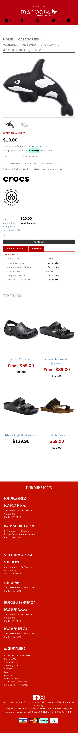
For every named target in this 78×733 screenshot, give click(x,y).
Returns (8, 668)
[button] (6, 21)
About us (9, 675)
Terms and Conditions (15, 681)
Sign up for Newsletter (16, 685)
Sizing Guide (9, 226)
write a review (39, 146)
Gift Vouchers (11, 678)
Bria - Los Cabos (57, 435)
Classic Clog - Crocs (21, 359)
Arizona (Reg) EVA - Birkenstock (21, 435)
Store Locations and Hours (18, 655)
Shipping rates (12, 665)
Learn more (47, 150)
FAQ (6, 672)
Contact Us (10, 659)
